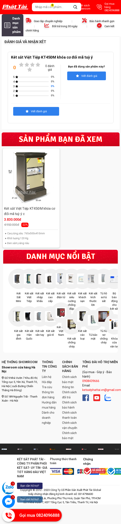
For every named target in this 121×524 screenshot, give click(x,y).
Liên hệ (46, 377)
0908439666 (90, 381)
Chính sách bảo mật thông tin (69, 382)
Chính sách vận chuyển (69, 425)
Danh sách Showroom (79, 7)
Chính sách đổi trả (69, 395)
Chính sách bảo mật (69, 435)
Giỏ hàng (55, 7)
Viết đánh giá (86, 75)
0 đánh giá (49, 67)
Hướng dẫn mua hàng (49, 405)
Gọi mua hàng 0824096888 (108, 7)
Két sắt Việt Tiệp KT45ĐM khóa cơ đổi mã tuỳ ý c (29, 211)
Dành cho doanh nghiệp (48, 417)
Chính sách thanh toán (69, 415)
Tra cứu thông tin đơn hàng (48, 392)
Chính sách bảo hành (69, 405)
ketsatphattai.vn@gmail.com (101, 390)
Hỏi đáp (47, 382)
